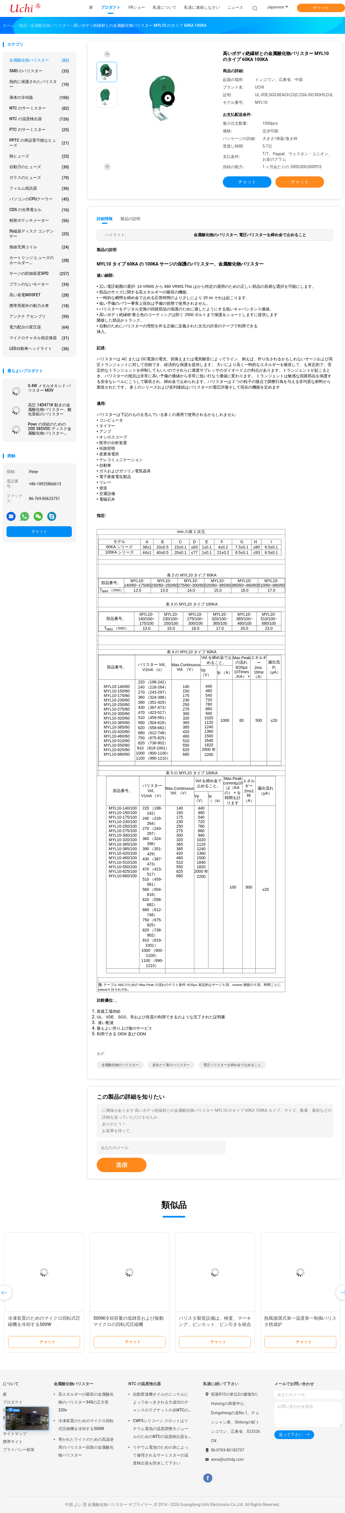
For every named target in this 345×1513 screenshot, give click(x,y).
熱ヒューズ (39, 156)
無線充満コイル (39, 247)
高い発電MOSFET (39, 295)
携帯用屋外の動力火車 (39, 306)
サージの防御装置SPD (39, 274)
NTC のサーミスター (39, 108)
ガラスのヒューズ (39, 178)
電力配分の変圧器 (39, 327)
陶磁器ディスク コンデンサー (39, 233)
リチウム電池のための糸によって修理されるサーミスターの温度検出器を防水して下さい (160, 1455)
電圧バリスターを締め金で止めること (232, 1065)
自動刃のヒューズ (39, 167)
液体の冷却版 (39, 97)
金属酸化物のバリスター (120, 1065)
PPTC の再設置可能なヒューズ (39, 143)
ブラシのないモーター (39, 284)
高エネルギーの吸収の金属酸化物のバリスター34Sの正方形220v (86, 1402)
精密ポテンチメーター (39, 220)
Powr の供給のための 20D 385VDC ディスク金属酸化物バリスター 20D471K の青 (49, 428)
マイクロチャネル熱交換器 (39, 338)
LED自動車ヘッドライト (39, 349)
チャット (321, 7)
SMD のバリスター (39, 71)
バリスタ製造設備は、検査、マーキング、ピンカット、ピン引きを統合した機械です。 (215, 1324)
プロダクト (13, 1402)
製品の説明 (130, 218)
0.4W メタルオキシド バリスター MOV (49, 387)
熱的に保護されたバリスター (39, 84)
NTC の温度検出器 (39, 119)
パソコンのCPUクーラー (39, 199)
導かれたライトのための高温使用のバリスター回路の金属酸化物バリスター (86, 1447)
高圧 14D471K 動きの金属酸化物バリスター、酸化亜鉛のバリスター (50, 409)
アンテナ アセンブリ (39, 316)
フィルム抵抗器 (39, 188)
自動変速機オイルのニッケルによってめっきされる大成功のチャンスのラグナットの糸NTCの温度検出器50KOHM (160, 1403)
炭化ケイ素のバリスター (171, 1065)
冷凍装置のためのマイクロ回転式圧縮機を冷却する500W (86, 1424)
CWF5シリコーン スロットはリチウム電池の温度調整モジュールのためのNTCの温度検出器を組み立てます (160, 1429)
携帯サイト (13, 1441)
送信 (121, 1164)
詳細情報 (105, 218)
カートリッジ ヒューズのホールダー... (39, 260)
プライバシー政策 (18, 1449)
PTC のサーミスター (39, 130)
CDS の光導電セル (39, 210)
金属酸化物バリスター (39, 60)
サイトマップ (15, 1433)
